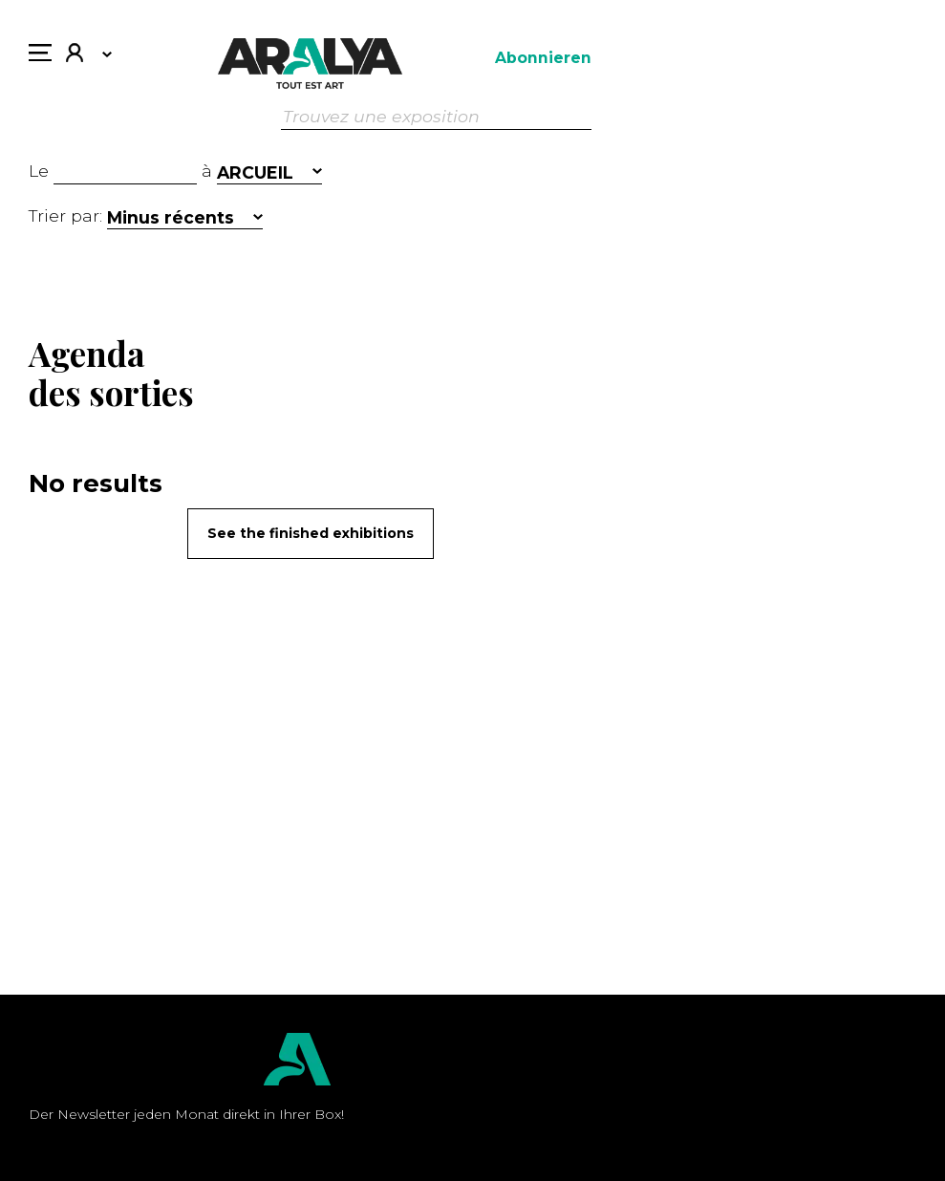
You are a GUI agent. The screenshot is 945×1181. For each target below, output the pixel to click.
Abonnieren (543, 58)
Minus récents (170, 217)
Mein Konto (74, 55)
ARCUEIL (255, 172)
